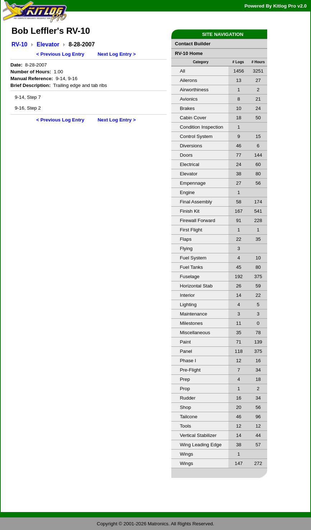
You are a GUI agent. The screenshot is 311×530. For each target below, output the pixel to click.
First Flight (191, 229)
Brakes (187, 108)
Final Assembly (196, 201)
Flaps (186, 239)
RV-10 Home (189, 53)
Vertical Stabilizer (198, 435)
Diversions (191, 145)
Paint (185, 342)
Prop (185, 388)
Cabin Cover (193, 117)
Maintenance (193, 314)
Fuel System (193, 258)
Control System (196, 136)
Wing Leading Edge (201, 444)
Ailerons (188, 80)
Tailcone (189, 416)
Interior (187, 295)
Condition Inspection (201, 127)
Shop (185, 407)
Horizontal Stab (196, 286)
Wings (186, 454)
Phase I (188, 360)
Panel (186, 351)
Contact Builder (192, 43)
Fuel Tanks (191, 267)
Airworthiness (194, 89)
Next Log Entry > (117, 54)
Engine (187, 192)
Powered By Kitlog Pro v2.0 (276, 6)
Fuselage (190, 276)
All (182, 71)
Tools (185, 426)
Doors (186, 155)
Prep (185, 379)
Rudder (188, 398)
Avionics (189, 99)
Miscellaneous (195, 332)
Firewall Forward (197, 220)
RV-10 (19, 44)
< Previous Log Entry (60, 54)
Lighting (188, 304)
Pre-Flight (190, 370)
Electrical (189, 164)
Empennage (193, 183)
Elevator (48, 44)
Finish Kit (190, 211)
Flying (186, 248)
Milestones (191, 323)
